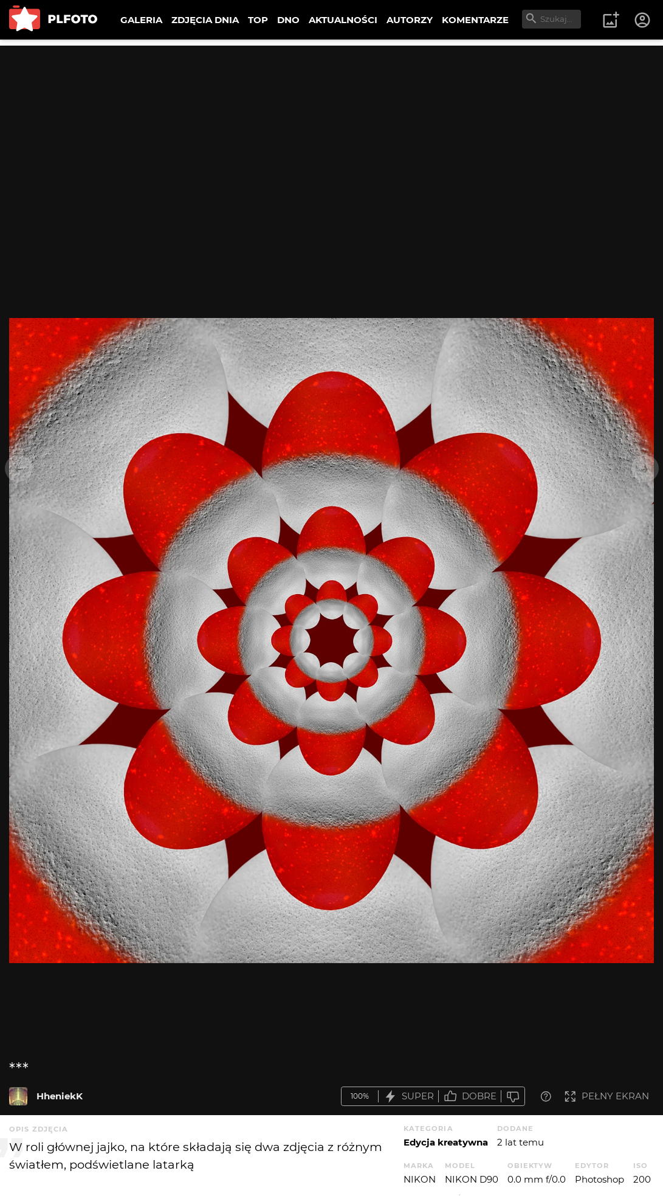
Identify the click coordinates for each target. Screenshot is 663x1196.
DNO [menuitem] (288, 20)
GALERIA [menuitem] (141, 20)
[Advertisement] (331, 131)
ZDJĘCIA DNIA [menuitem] (205, 20)
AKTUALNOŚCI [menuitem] (343, 20)
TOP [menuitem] (258, 20)
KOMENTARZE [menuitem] (475, 20)
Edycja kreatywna (446, 1142)
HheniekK (59, 1096)
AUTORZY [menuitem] (409, 20)
